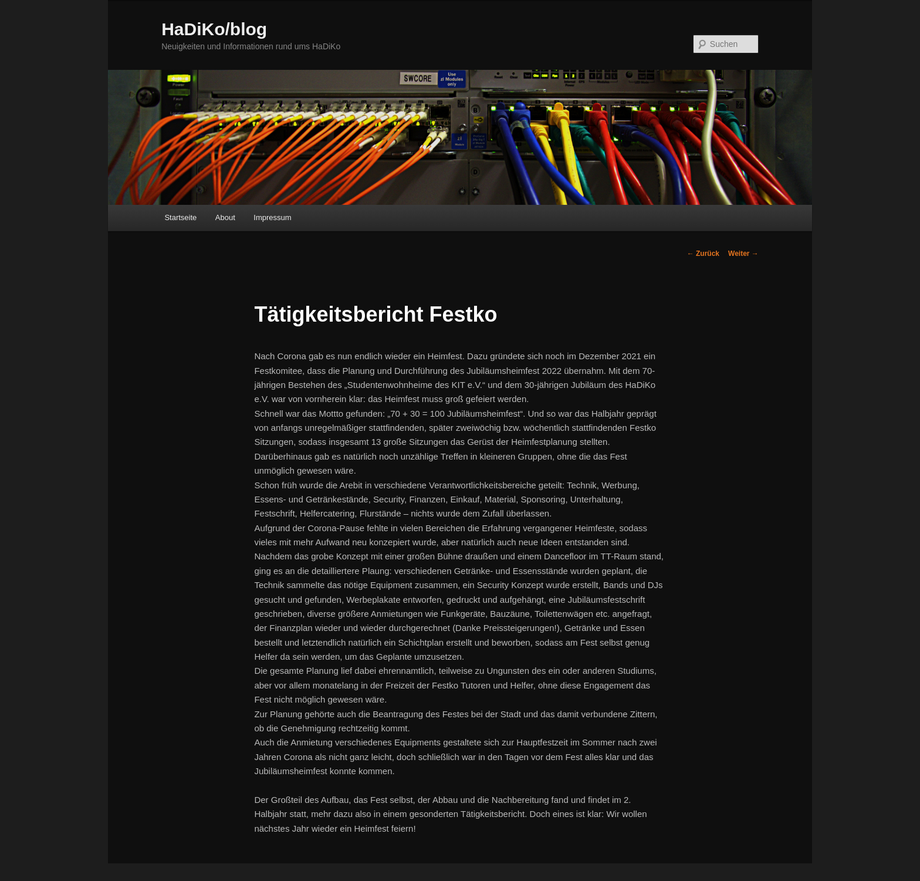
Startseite (180, 217)
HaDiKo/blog (214, 29)
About (225, 217)
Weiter (743, 253)
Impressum (272, 217)
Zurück (703, 253)
